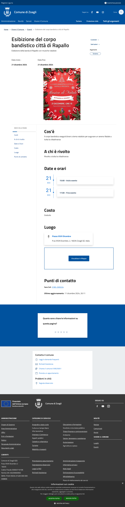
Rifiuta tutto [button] (71, 498)
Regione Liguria (7, 3)
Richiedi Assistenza (39, 472)
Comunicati (98, 428)
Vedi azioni (95, 44)
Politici (3, 440)
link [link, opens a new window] (83, 494)
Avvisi (96, 432)
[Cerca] (121, 12)
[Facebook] (91, 12)
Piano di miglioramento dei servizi (75, 480)
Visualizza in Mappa (78, 258)
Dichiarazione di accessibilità (73, 472)
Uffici (3, 432)
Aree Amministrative (9, 428)
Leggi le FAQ (36, 468)
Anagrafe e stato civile (40, 424)
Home (6, 29)
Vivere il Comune (18, 29)
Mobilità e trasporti (39, 449)
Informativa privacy (70, 464)
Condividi (95, 40)
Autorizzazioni (68, 442)
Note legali (67, 468)
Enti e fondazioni (7, 436)
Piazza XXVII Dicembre (61, 236)
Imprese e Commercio (40, 434)
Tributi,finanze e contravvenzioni (75, 431)
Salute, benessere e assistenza (74, 438)
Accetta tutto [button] (54, 498)
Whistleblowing (68, 476)
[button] (62, 503)
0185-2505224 (58, 287)
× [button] (122, 483)
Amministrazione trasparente (74, 461)
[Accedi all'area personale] (113, 2)
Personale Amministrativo (11, 444)
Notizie (96, 424)
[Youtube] (96, 12)
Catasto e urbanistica (40, 441)
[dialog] (62, 494)
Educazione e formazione (72, 424)
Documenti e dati (7, 448)
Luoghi (96, 443)
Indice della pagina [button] (20, 128)
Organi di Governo (8, 424)
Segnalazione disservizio (41, 464)
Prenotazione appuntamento (42, 461)
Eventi (29, 29)
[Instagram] (101, 12)
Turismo (35, 445)
